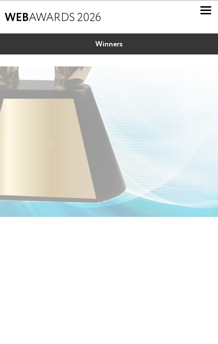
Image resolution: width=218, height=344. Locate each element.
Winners (109, 44)
